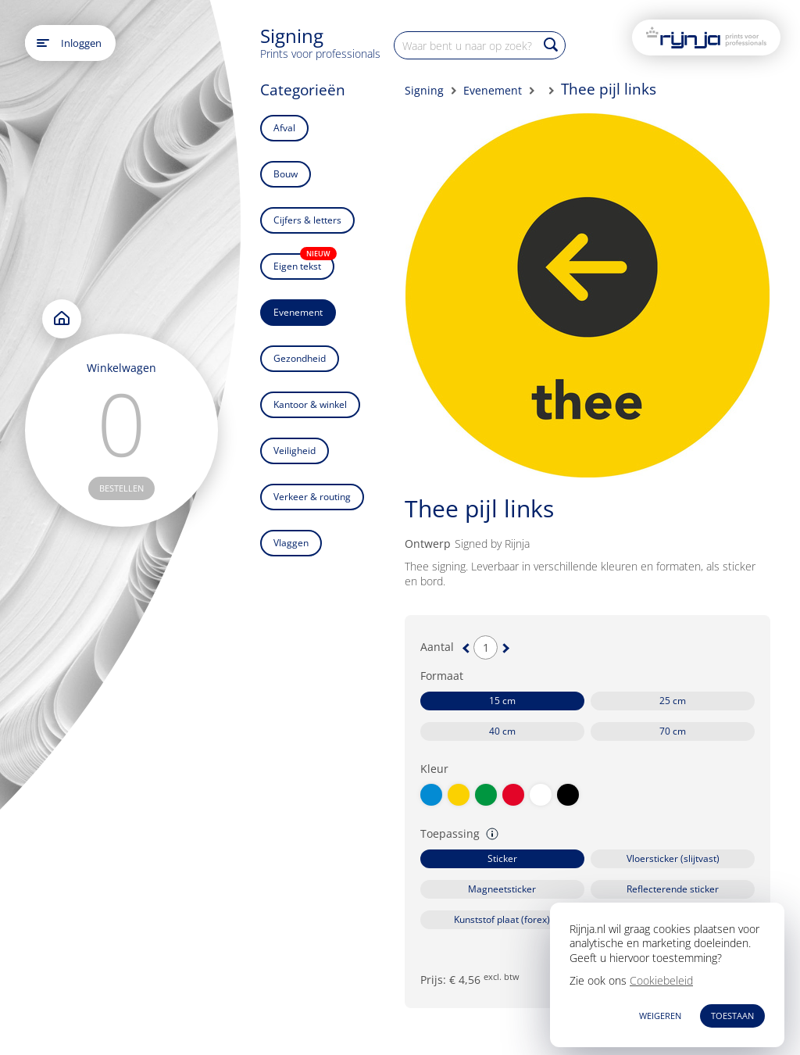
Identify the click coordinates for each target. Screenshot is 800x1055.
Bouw (285, 174)
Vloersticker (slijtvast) (673, 858)
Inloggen (81, 43)
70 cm (672, 731)
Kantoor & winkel (310, 404)
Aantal (437, 647)
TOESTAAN (732, 1015)
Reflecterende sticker (673, 889)
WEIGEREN (660, 1015)
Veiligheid (294, 450)
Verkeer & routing (312, 496)
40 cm (502, 731)
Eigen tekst (303, 263)
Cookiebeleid (661, 980)
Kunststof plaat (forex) (502, 919)
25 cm (672, 700)
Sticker (502, 858)
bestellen (121, 488)
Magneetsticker (502, 889)
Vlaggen (291, 542)
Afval (284, 127)
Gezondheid (299, 358)
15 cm (502, 700)
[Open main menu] (43, 43)
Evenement (298, 312)
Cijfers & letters (307, 220)
